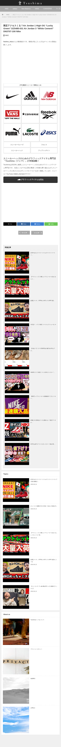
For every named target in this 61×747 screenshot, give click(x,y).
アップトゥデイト (44, 150)
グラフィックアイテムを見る (30, 180)
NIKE (6, 9)
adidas (15, 9)
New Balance (26, 9)
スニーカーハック (17, 150)
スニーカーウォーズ (16, 144)
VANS (37, 9)
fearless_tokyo (8, 41)
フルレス (44, 144)
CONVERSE (47, 9)
